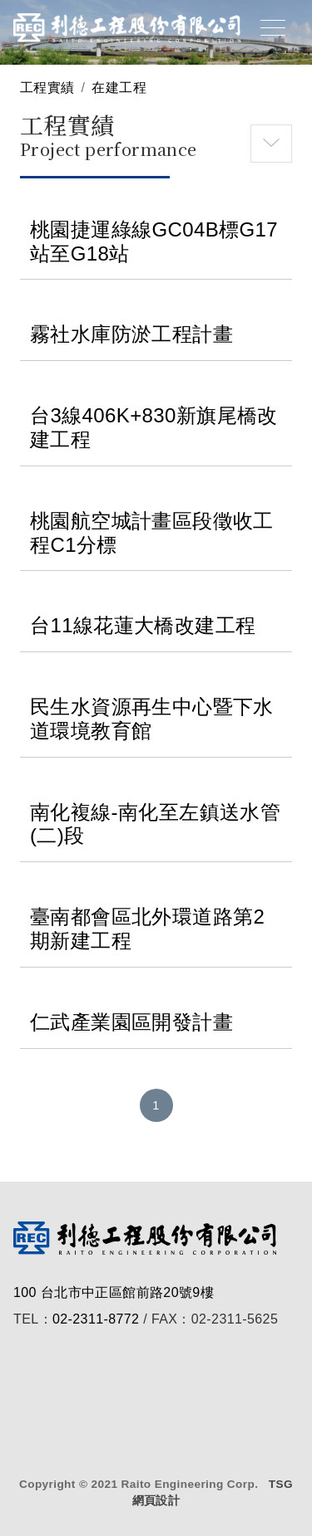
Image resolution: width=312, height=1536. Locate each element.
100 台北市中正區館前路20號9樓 (113, 1292)
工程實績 (47, 87)
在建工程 (119, 87)
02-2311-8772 (95, 1319)
